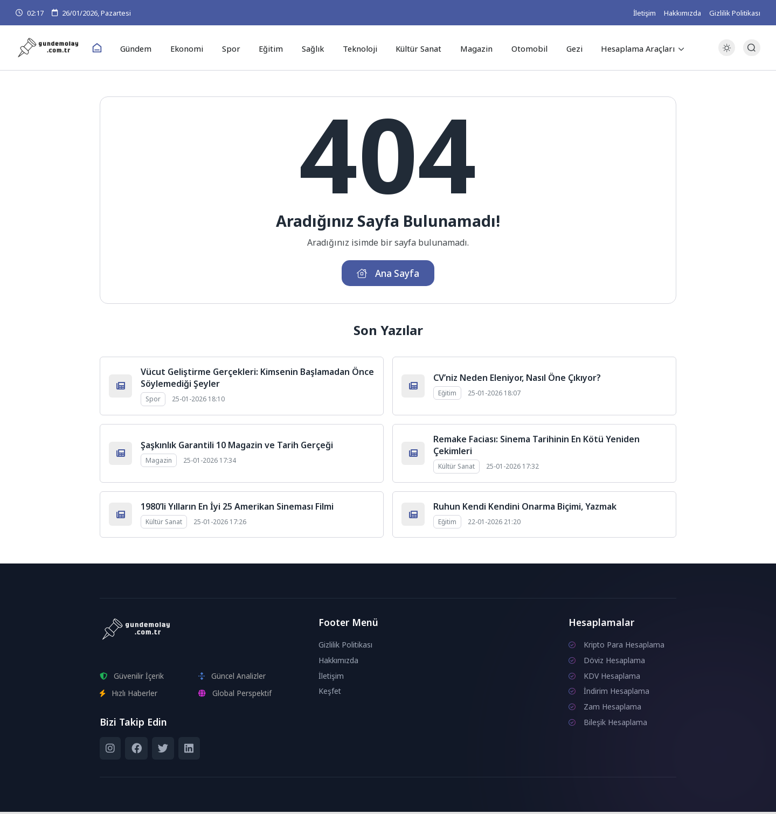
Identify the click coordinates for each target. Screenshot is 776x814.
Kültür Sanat (415, 48)
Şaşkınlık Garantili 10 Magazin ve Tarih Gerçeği (237, 447)
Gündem (144, 48)
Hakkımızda (682, 13)
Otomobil (522, 48)
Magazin (471, 48)
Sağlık (311, 48)
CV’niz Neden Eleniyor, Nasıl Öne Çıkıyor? (517, 380)
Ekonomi (193, 48)
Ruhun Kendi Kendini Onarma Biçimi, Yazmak (524, 508)
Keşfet (330, 693)
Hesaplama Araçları (628, 48)
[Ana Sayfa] (106, 48)
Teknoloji (357, 48)
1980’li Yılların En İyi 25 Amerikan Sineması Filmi (237, 508)
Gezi (564, 48)
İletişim (644, 13)
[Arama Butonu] (751, 48)
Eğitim (272, 48)
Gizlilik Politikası (734, 13)
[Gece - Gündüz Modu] (726, 54)
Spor (235, 48)
